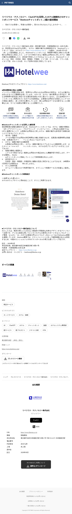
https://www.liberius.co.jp (27, 250)
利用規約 (50, 491)
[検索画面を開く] (69, 2)
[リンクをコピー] (28, 38)
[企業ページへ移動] (36, 398)
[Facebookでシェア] (14, 38)
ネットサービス (9, 315)
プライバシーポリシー (36, 491)
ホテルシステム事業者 (59, 325)
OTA (44, 330)
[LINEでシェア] (18, 38)
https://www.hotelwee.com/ (35, 50)
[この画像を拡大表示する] (10, 275)
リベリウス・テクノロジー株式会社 (35, 377)
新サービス (8, 330)
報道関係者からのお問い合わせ (36, 496)
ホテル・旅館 (23, 315)
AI (4, 325)
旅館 (45, 325)
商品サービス (8, 304)
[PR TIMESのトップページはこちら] (9, 3)
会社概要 (22, 491)
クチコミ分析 (34, 330)
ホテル (21, 325)
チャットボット (33, 325)
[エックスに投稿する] (10, 38)
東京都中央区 (6, 340)
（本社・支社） (17, 340)
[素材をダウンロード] (24, 38)
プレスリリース (16, 377)
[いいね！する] (4, 38)
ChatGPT (12, 325)
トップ (5, 377)
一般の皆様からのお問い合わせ (36, 506)
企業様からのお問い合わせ (36, 501)
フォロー (36, 420)
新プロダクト (20, 330)
